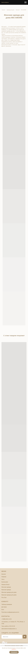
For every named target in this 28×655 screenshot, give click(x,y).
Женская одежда (6, 587)
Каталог (3, 9)
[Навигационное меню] (25, 2)
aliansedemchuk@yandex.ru (9, 628)
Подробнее (14, 649)
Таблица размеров (6, 604)
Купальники (4, 582)
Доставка (4, 607)
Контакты (5, 616)
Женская (17, 9)
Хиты (2, 579)
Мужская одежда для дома (8, 595)
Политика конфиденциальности (10, 612)
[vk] (5, 642)
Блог (2, 609)
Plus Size (3, 597)
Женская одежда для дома (8, 592)
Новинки (3, 576)
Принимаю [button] (14, 652)
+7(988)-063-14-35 (6, 619)
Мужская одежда (6, 589)
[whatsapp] (2, 642)
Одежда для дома (10, 9)
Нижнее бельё (5, 584)
